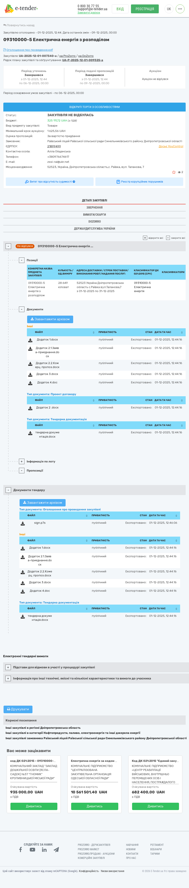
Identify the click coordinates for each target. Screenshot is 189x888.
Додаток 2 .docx (47, 407)
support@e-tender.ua (92, 9)
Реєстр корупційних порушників (139, 181)
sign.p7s (40, 522)
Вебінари (156, 849)
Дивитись (34, 806)
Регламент (157, 844)
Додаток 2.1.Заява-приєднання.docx (47, 352)
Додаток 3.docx (47, 374)
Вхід (120, 9)
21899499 (54, 146)
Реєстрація (145, 9)
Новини (130, 849)
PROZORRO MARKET (88, 849)
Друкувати (18, 709)
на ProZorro (67, 56)
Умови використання (112, 871)
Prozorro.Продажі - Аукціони (96, 853)
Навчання (132, 844)
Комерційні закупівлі (91, 858)
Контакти (132, 853)
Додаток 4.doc (47, 382)
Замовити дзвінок (89, 12)
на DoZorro (86, 56)
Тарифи (155, 853)
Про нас (131, 858)
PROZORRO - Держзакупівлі (94, 844)
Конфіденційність (89, 871)
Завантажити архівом (50, 319)
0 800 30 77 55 (88, 6)
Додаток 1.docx (47, 339)
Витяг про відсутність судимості (49, 181)
